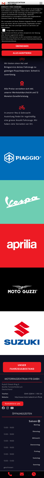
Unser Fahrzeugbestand (22, 367)
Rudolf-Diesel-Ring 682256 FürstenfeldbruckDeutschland (12, 387)
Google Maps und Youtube (14, 30)
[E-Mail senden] (22, 474)
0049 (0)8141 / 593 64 (33, 394)
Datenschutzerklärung (25, 18)
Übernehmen (22, 46)
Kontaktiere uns (12, 403)
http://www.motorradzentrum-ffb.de (28, 397)
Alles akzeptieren (22, 53)
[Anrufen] (10, 474)
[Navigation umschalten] (41, 3)
